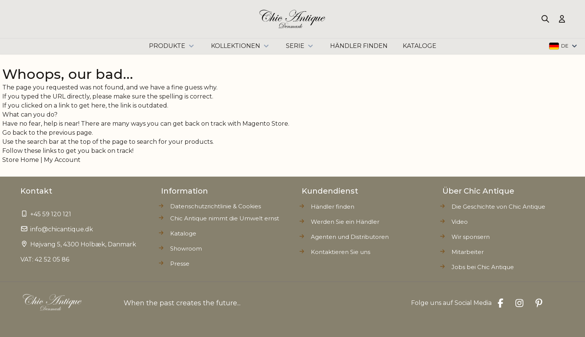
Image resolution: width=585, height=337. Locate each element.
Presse (179, 263)
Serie (300, 46)
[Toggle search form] (545, 18)
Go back (14, 132)
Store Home (20, 159)
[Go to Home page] (292, 19)
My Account (62, 159)
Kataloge (183, 233)
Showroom (186, 248)
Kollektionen (241, 46)
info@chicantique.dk (61, 229)
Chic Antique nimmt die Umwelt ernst (224, 218)
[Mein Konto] (561, 18)
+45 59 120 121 (50, 214)
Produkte (172, 46)
